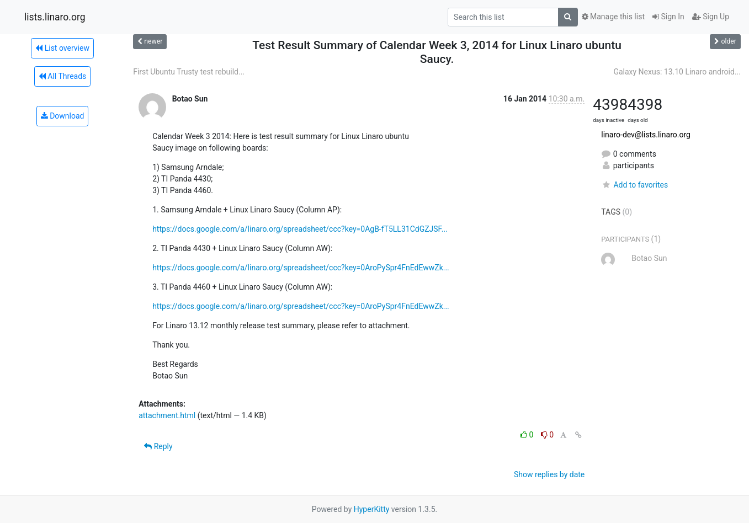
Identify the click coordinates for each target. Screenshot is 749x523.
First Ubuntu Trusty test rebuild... (189, 71)
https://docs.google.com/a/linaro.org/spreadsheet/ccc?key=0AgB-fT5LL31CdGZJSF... (300, 229)
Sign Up (710, 16)
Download (62, 115)
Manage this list (613, 16)
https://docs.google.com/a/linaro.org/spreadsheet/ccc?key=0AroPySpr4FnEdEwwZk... (300, 267)
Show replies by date (549, 474)
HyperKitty (372, 509)
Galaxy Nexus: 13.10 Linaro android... (677, 71)
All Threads (62, 76)
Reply (158, 446)
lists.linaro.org (55, 17)
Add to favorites (634, 184)
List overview (62, 48)
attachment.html (167, 415)
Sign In (668, 16)
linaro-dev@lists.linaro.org (645, 134)
